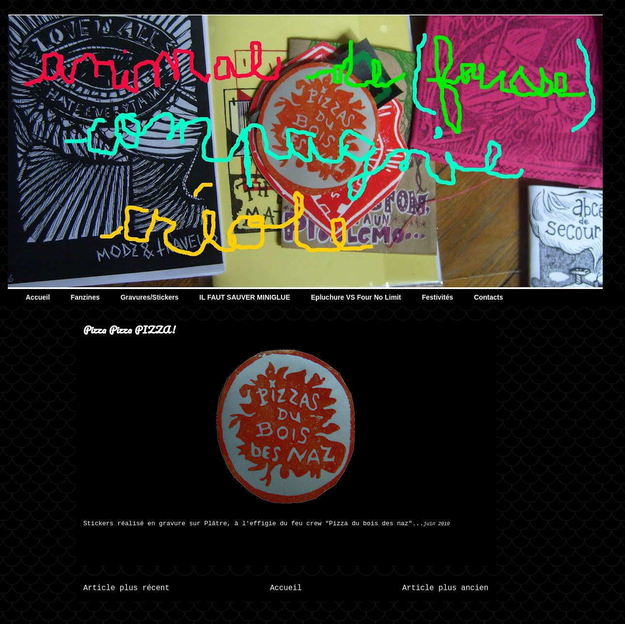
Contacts (488, 297)
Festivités (437, 297)
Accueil (38, 297)
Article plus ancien (445, 588)
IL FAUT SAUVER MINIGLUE (245, 297)
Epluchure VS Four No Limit (356, 297)
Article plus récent (126, 588)
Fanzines (85, 297)
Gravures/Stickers (150, 297)
